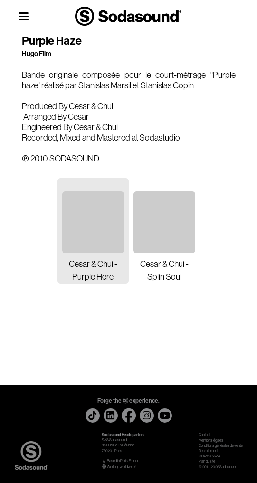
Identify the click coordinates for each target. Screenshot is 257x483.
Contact (204, 435)
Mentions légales (211, 440)
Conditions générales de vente (221, 446)
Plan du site (207, 461)
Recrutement (208, 451)
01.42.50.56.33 (209, 456)
